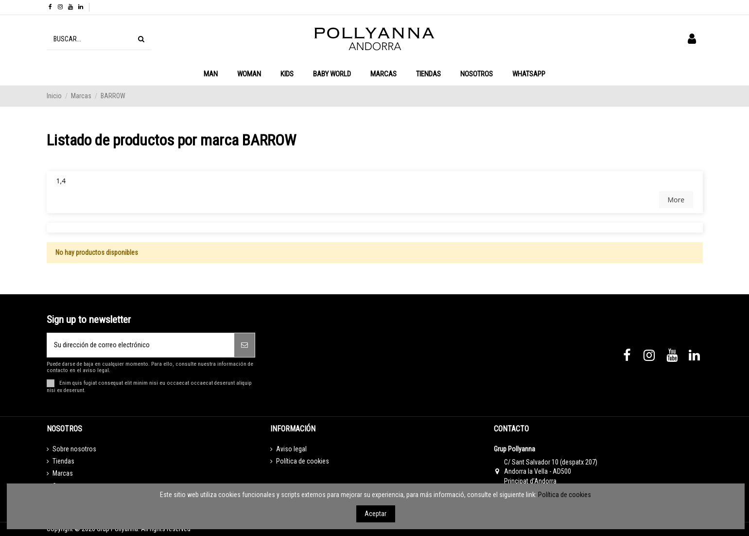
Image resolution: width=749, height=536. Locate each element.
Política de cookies (302, 461)
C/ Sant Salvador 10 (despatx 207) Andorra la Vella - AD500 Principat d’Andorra (550, 471)
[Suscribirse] (244, 345)
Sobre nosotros (74, 449)
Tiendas (63, 461)
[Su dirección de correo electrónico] (141, 345)
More (675, 199)
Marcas (62, 473)
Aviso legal (291, 449)
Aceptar (375, 514)
